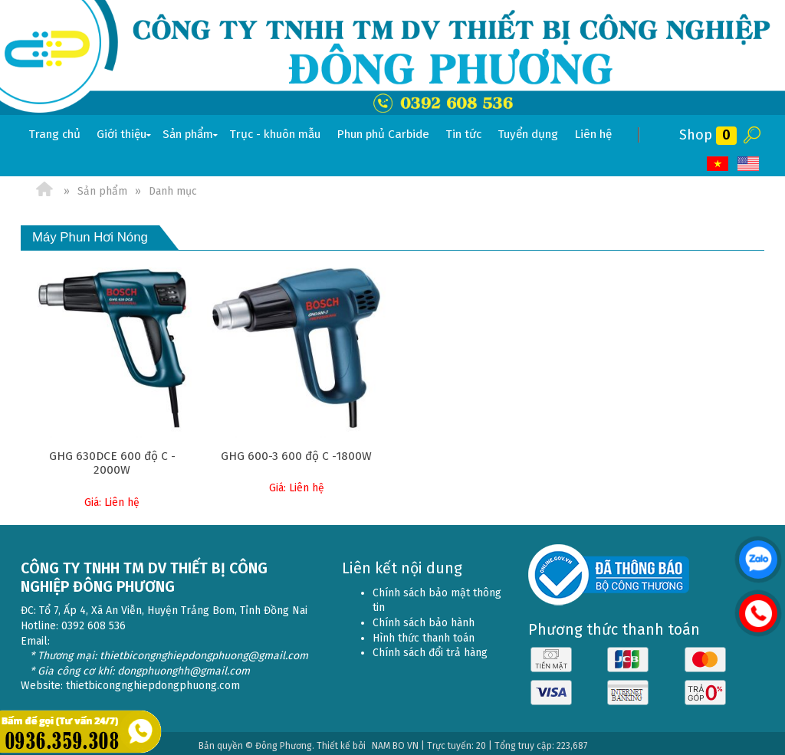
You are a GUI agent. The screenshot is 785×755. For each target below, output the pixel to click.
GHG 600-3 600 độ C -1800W (296, 456)
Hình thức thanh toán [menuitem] (424, 633)
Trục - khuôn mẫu (274, 134)
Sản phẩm (192, 135)
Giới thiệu (125, 135)
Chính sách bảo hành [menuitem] (424, 618)
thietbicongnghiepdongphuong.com (153, 681)
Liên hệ (593, 134)
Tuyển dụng (528, 134)
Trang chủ (54, 134)
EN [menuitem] (748, 164)
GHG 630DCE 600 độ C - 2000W (112, 463)
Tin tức (463, 134)
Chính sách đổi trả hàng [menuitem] (430, 648)
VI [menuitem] (718, 164)
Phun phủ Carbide (383, 134)
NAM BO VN (395, 741)
